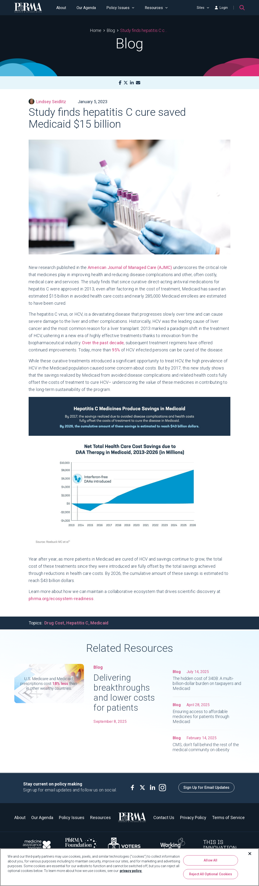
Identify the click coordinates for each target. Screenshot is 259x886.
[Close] (250, 853)
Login (221, 8)
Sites (203, 8)
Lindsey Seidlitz (47, 101)
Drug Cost (54, 622)
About (61, 7)
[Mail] (138, 82)
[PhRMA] (28, 7)
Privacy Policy (193, 817)
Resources (156, 7)
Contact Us (163, 817)
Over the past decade (103, 342)
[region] (129, 867)
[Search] (242, 7)
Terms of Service (228, 817)
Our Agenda (86, 7)
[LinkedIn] (132, 82)
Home (95, 30)
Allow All (210, 860)
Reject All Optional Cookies (210, 874)
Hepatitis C (77, 622)
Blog (111, 30)
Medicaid (99, 622)
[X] (126, 82)
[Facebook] (120, 82)
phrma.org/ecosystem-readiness (61, 598)
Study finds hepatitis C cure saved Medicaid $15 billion (144, 30)
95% (116, 349)
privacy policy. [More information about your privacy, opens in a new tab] (131, 871)
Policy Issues (120, 7)
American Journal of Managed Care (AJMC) (130, 267)
